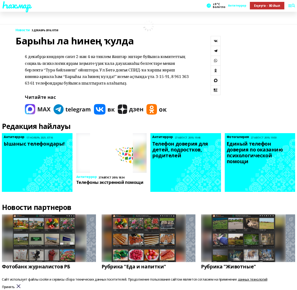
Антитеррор (237, 5)
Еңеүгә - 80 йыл (267, 5)
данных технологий (252, 279)
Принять (8, 287)
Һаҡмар (16, 5)
